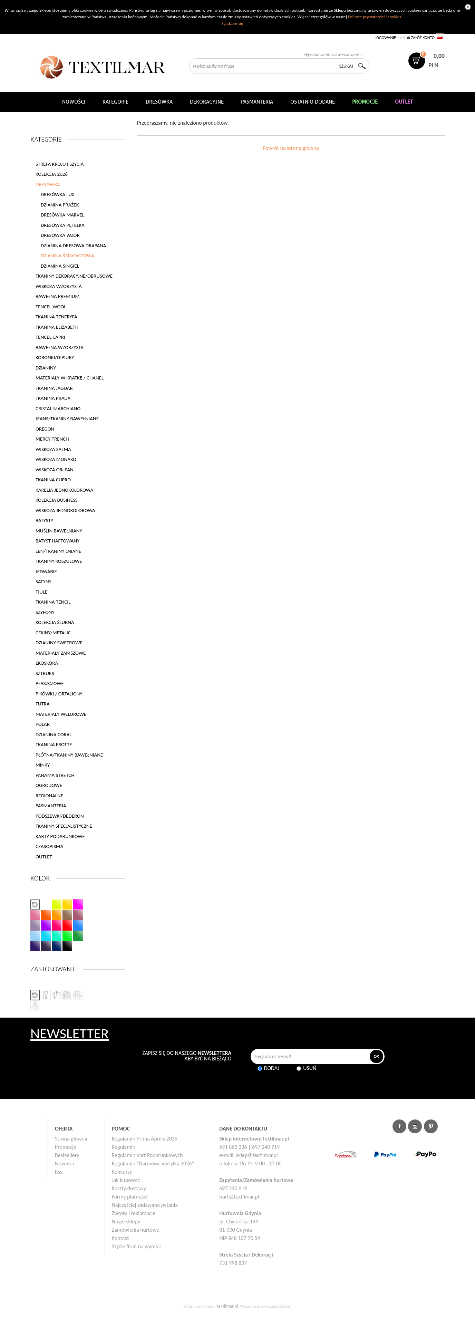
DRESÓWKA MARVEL (62, 215)
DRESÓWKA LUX (58, 194)
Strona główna (71, 1138)
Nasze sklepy (126, 1221)
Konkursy (122, 1171)
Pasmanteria (257, 102)
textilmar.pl (227, 1306)
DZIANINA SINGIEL (60, 266)
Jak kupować (126, 1180)
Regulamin (124, 1147)
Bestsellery (67, 1155)
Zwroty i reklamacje (134, 1213)
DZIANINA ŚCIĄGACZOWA (67, 255)
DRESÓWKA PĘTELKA (63, 225)
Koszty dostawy (129, 1188)
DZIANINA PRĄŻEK (60, 205)
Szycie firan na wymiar (137, 1246)
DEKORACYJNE (207, 102)
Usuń (309, 1068)
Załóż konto (423, 37)
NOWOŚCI (73, 102)
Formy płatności (129, 1196)
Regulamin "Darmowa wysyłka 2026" (153, 1163)
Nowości (64, 1163)
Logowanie (385, 37)
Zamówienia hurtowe (135, 1230)
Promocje (65, 1147)
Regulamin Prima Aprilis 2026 (144, 1138)
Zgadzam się (232, 23)
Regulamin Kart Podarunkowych (147, 1155)
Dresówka (159, 102)
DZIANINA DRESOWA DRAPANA (73, 245)
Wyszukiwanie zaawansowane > (333, 54)
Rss (58, 1171)
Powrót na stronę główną (291, 148)
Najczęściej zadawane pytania (145, 1205)
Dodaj (272, 1068)
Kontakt (120, 1238)
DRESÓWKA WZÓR (60, 235)
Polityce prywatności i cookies (374, 16)
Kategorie (115, 102)
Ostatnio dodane (312, 102)
